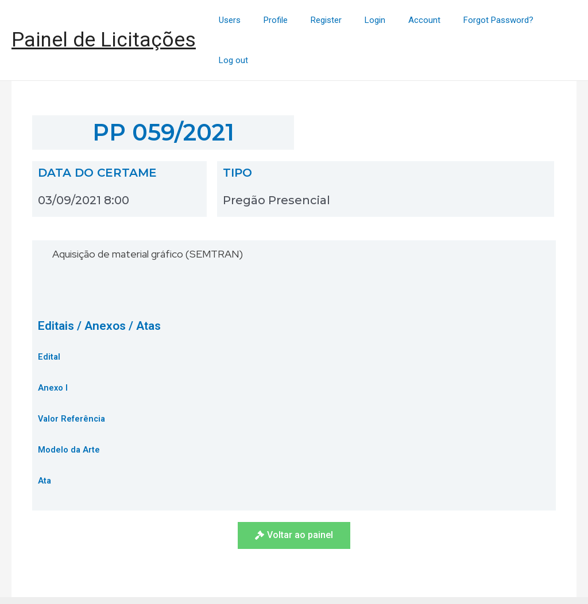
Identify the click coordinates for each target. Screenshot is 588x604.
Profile (286, 20)
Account (418, 20)
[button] (294, 496)
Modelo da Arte (69, 411)
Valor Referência (72, 380)
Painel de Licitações (103, 20)
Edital (49, 318)
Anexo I (53, 349)
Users (246, 20)
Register (331, 20)
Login (374, 20)
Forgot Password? (486, 20)
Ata (45, 442)
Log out (553, 20)
